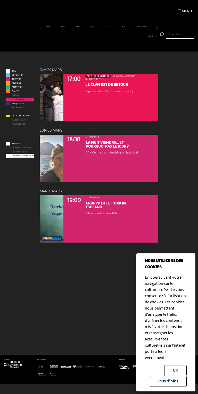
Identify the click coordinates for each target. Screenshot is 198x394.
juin (92, 27)
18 (107, 36)
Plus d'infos (168, 381)
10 (76, 36)
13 (87, 36)
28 (145, 36)
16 (99, 36)
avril (63, 27)
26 (137, 36)
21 (118, 36)
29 (148, 36)
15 (95, 36)
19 (110, 36)
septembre (142, 27)
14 (91, 36)
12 (84, 36)
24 (129, 36)
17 (103, 36)
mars (48, 27)
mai (78, 27)
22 (122, 36)
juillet (108, 27)
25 (133, 36)
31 (156, 36)
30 (152, 36)
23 (126, 36)
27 (141, 36)
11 (80, 36)
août (124, 27)
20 (114, 36)
